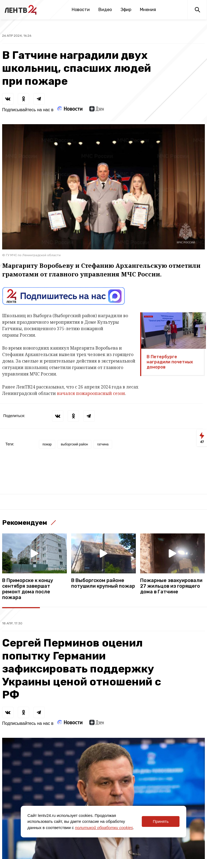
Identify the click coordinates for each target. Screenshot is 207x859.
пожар (46, 444)
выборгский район (74, 444)
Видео (105, 9)
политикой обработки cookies (104, 827)
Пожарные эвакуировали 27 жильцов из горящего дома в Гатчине (171, 586)
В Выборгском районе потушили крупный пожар (103, 583)
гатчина (102, 444)
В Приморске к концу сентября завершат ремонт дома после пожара (27, 589)
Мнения (148, 9)
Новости (81, 9)
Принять (161, 821)
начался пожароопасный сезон (91, 393)
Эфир (125, 9)
